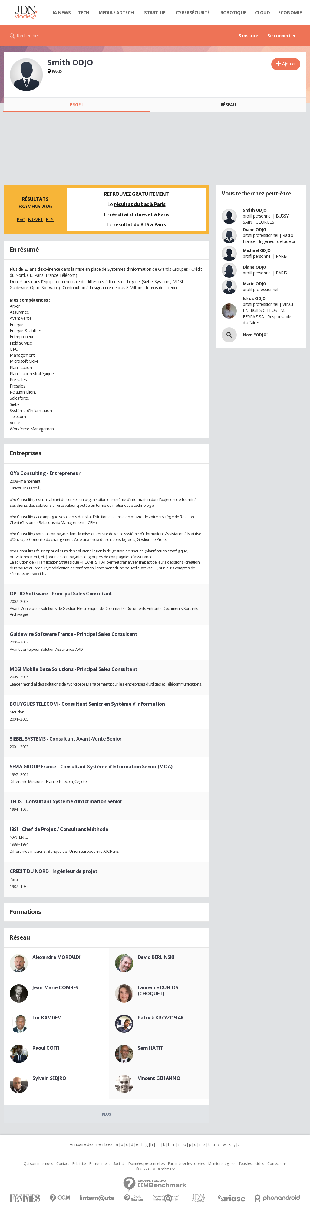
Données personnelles (146, 1164)
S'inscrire (248, 35)
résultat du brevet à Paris (139, 214)
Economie (290, 12)
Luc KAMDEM (47, 1017)
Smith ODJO (255, 210)
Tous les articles (251, 1164)
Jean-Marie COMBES (55, 987)
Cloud (262, 12)
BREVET (35, 219)
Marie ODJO (254, 283)
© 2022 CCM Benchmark (155, 1169)
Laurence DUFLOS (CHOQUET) (158, 990)
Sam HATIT (150, 1048)
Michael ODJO (257, 250)
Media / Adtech (116, 12)
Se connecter (281, 35)
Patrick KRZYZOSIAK (161, 1017)
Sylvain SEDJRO (49, 1078)
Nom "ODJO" (256, 335)
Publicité (79, 1164)
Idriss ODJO (254, 298)
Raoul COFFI (45, 1048)
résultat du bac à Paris (139, 204)
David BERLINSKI (156, 957)
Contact (62, 1164)
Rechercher (28, 35)
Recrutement (99, 1164)
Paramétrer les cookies (186, 1164)
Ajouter (289, 64)
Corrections (276, 1164)
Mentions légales (221, 1164)
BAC (21, 219)
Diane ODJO (254, 229)
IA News (62, 12)
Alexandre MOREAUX (56, 957)
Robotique (233, 12)
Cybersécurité (193, 12)
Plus (106, 1114)
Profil (77, 104)
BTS (50, 219)
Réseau (228, 104)
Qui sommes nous (38, 1164)
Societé (119, 1164)
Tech (83, 12)
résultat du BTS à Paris (140, 224)
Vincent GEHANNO (159, 1078)
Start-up (155, 12)
